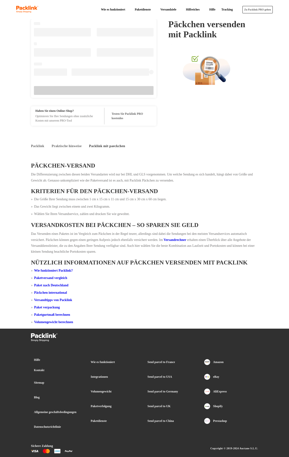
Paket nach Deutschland (51, 285)
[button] (115, 9)
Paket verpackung (47, 307)
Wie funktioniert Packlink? (53, 270)
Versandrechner (175, 240)
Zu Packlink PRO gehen (257, 9)
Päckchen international (50, 292)
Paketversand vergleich (50, 278)
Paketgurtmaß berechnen (52, 314)
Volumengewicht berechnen (53, 322)
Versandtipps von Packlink (53, 300)
